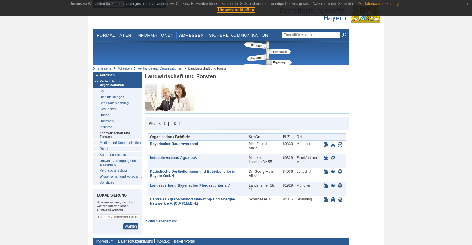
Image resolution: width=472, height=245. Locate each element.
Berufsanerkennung (114, 103)
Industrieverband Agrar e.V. (173, 158)
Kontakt (163, 241)
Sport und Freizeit (113, 155)
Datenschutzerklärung (135, 241)
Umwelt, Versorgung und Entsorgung (118, 162)
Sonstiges (107, 182)
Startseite (104, 68)
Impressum (104, 241)
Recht (104, 148)
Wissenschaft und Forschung (121, 176)
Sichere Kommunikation (239, 35)
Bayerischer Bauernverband (174, 144)
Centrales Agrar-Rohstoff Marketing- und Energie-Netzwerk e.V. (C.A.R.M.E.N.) (192, 201)
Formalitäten (114, 35)
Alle (152, 124)
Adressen (191, 35)
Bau (103, 91)
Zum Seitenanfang (162, 221)
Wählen (131, 226)
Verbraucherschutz (113, 170)
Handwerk (107, 121)
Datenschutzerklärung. (381, 4)
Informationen (155, 35)
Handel (105, 115)
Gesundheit (108, 109)
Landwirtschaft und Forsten (115, 134)
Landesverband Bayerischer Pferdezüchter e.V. (190, 185)
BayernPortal (184, 241)
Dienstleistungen (112, 97)
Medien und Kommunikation (120, 142)
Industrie (106, 127)
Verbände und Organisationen (160, 68)
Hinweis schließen (236, 10)
